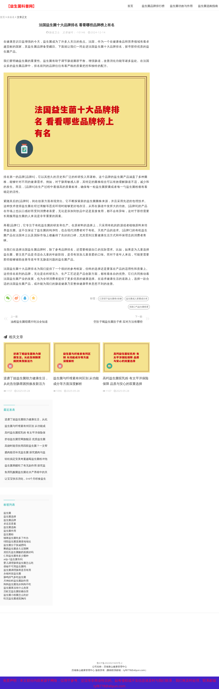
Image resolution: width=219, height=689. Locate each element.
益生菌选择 (10, 516)
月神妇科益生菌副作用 (16, 580)
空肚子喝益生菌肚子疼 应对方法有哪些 (118, 322)
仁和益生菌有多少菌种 (16, 556)
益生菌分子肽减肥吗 (15, 545)
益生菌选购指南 (204, 6)
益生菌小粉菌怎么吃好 (16, 595)
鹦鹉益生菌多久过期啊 (16, 548)
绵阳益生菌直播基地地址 (17, 541)
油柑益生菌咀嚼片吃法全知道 (29, 322)
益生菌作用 (10, 531)
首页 (126, 6)
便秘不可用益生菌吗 (15, 566)
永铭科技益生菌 (12, 573)
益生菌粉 (9, 534)
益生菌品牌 (10, 520)
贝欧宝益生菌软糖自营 (16, 591)
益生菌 (7, 513)
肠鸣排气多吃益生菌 (15, 577)
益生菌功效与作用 (177, 6)
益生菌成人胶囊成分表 (136, 298)
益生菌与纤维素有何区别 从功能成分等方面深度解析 (76, 381)
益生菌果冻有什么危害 (16, 588)
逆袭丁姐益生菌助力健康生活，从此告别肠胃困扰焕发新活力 (26, 381)
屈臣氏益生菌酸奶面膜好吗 (18, 552)
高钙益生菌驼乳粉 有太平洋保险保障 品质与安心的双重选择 (125, 381)
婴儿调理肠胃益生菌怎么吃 (18, 563)
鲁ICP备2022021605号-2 (109, 663)
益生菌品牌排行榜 (148, 6)
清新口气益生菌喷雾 (138, 306)
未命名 (11, 17)
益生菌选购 (10, 527)
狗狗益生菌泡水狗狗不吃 (17, 584)
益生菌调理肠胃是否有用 (17, 570)
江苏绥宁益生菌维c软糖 (110, 298)
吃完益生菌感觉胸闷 (15, 598)
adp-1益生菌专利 (13, 559)
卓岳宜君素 (10, 523)
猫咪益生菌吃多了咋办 (16, 538)
